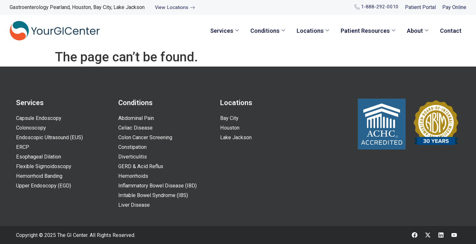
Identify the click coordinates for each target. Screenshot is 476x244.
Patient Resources (368, 31)
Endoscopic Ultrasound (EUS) (51, 137)
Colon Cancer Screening (147, 137)
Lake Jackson (236, 137)
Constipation (133, 147)
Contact (451, 30)
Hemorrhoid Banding (41, 176)
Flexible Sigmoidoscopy (44, 166)
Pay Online (454, 7)
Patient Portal (420, 7)
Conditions (267, 31)
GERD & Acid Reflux (141, 166)
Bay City (229, 118)
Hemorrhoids (134, 176)
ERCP (22, 147)
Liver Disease (134, 205)
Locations (313, 31)
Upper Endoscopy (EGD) (45, 186)
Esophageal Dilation (40, 157)
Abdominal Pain (137, 118)
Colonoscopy (32, 128)
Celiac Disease (136, 128)
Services (224, 31)
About (417, 31)
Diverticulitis (133, 157)
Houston (230, 128)
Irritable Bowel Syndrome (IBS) (155, 195)
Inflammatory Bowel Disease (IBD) (159, 186)
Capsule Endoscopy (39, 118)
